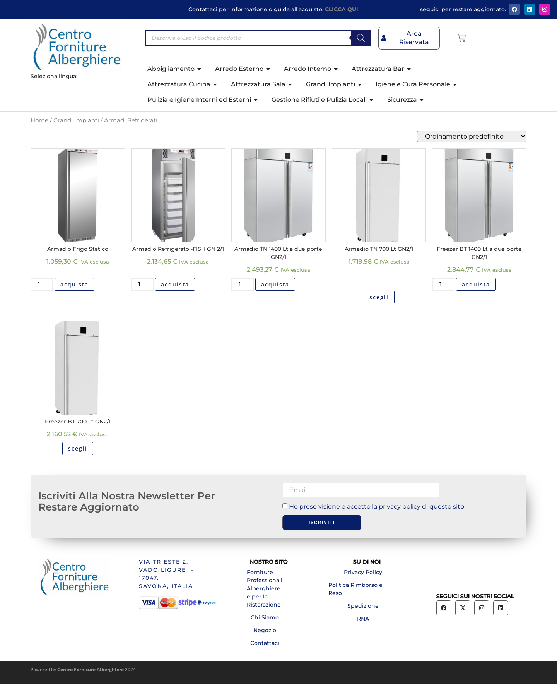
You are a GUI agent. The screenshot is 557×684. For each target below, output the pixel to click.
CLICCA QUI (341, 9)
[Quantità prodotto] (42, 284)
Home (39, 120)
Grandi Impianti (76, 120)
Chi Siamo (265, 617)
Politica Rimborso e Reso (355, 589)
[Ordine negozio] (471, 136)
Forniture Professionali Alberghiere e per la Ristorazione (264, 588)
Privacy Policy (363, 572)
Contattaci (264, 642)
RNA (363, 618)
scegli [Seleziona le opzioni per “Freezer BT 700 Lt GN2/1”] (77, 448)
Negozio (264, 630)
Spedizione (363, 605)
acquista (74, 284)
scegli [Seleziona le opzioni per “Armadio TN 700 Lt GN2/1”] (379, 297)
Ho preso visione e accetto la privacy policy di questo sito (376, 506)
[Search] (361, 38)
